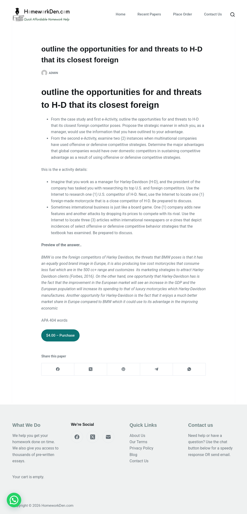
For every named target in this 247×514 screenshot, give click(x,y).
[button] (14, 500)
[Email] (108, 437)
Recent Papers (149, 14)
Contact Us (213, 14)
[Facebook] (57, 369)
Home (120, 14)
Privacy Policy (141, 448)
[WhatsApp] (189, 369)
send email (220, 454)
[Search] (232, 14)
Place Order (182, 14)
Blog (133, 454)
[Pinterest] (123, 369)
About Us (137, 435)
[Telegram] (156, 369)
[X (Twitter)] (90, 369)
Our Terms (138, 442)
